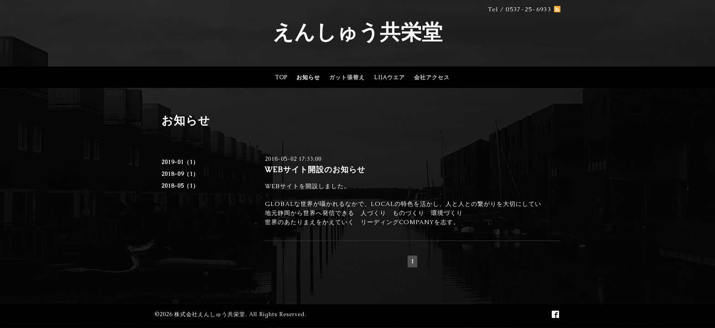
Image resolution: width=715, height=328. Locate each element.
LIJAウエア (389, 77)
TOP (281, 77)
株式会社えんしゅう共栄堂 (209, 314)
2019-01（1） (180, 162)
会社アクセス (432, 77)
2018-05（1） (180, 186)
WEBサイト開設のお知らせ (314, 169)
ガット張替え (347, 77)
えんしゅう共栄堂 (358, 32)
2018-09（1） (180, 174)
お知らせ (308, 77)
